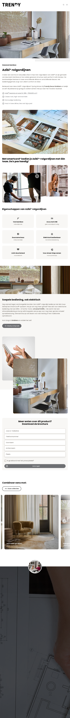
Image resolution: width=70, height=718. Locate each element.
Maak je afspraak (13, 326)
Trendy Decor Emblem (52, 86)
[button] (63, 5)
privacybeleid (28, 461)
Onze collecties (13, 489)
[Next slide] (64, 521)
